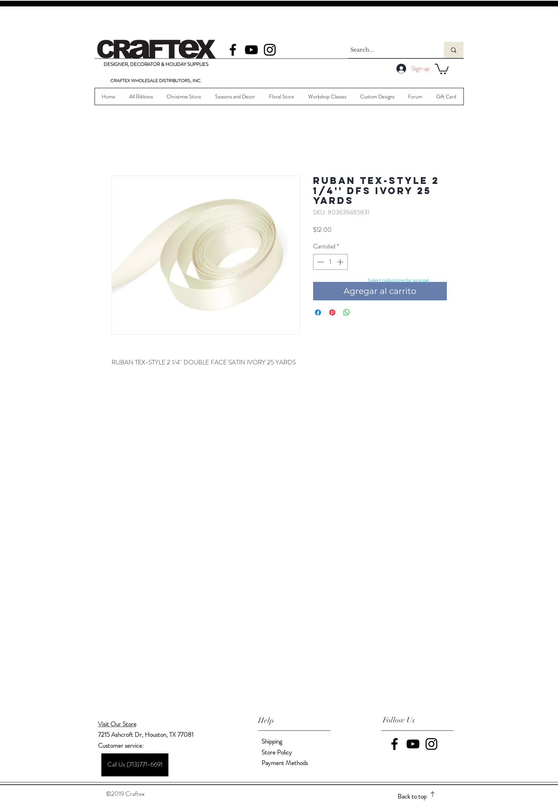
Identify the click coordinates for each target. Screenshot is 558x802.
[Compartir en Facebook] (318, 312)
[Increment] (341, 261)
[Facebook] (233, 50)
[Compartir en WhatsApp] (346, 312)
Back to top (412, 796)
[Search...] (389, 50)
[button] (442, 68)
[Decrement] (320, 261)
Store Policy (276, 752)
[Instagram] (270, 50)
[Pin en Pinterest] (332, 312)
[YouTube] (251, 50)
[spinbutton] (330, 261)
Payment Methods (285, 762)
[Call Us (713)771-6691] (134, 764)
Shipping (271, 741)
